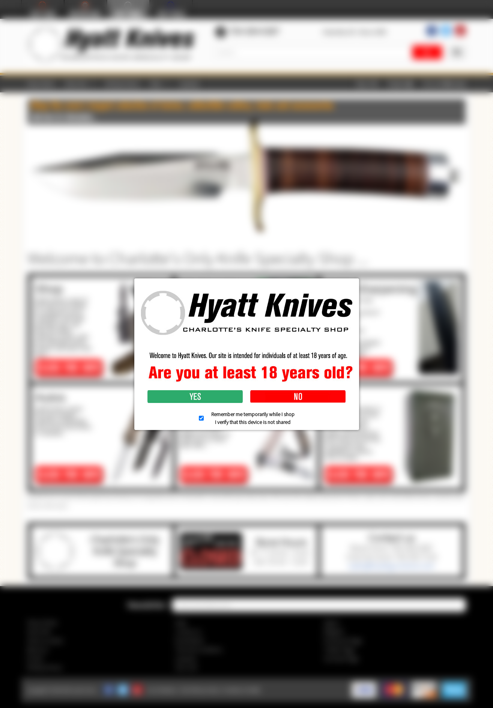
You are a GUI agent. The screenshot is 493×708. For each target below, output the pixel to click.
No (298, 396)
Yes (195, 396)
